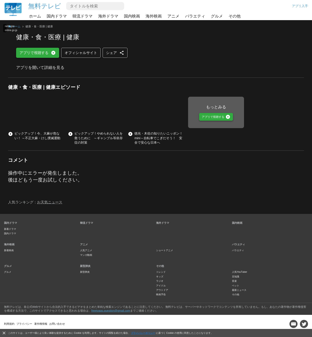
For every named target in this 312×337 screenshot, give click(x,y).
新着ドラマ (10, 229)
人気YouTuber (239, 272)
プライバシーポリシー (143, 333)
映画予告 (161, 294)
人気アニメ (86, 250)
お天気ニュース (49, 202)
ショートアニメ (164, 250)
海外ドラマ (108, 16)
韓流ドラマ (82, 16)
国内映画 (132, 16)
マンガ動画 (86, 255)
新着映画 (9, 250)
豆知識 (235, 276)
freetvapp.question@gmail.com (110, 310)
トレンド (161, 272)
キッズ (159, 276)
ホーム (35, 16)
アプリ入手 (300, 6)
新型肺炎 (85, 266)
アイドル (161, 285)
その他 (235, 16)
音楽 (234, 281)
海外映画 (154, 16)
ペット (235, 285)
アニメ (173, 16)
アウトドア (162, 290)
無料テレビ (44, 6)
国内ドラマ (57, 16)
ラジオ (159, 281)
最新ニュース (239, 290)
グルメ (217, 16)
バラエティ (195, 16)
